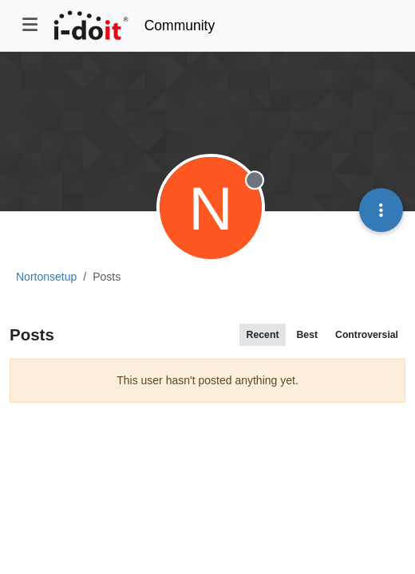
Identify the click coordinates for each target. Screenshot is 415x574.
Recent (263, 334)
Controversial (366, 334)
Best (307, 334)
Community (179, 25)
